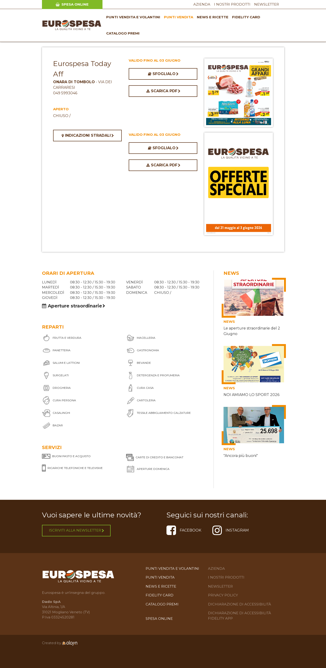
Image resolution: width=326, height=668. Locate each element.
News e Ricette (212, 17)
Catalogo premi (123, 33)
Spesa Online (72, 4)
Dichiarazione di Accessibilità (239, 604)
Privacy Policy (223, 595)
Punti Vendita (178, 17)
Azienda (201, 4)
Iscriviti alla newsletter (76, 530)
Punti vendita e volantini (133, 17)
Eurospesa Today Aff (82, 68)
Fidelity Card (246, 17)
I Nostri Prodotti (232, 4)
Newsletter (266, 4)
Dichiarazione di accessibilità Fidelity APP (239, 616)
